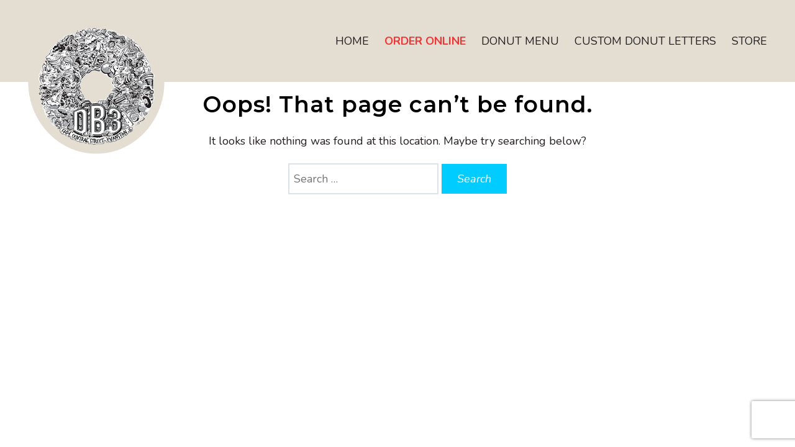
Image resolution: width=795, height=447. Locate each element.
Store (749, 41)
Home (352, 41)
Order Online (425, 41)
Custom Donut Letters (645, 41)
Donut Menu (520, 41)
